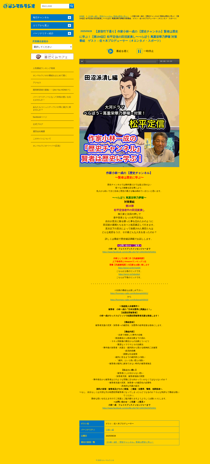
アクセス (37, 82)
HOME (82, 16)
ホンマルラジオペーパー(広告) (46, 146)
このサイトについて (42, 138)
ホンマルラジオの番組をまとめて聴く (50, 75)
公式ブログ (38, 124)
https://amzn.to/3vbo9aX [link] (129, 274)
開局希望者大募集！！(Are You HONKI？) (51, 90)
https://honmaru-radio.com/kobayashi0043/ (129, 300)
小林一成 (110, 430)
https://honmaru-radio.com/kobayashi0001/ (129, 293)
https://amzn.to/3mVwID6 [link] (129, 268)
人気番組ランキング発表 (44, 68)
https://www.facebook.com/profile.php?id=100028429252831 (129, 252)
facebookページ (40, 117)
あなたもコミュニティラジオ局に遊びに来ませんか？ (52, 108)
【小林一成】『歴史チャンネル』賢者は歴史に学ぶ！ (108, 16)
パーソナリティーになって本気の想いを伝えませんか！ (52, 98)
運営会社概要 (39, 131)
